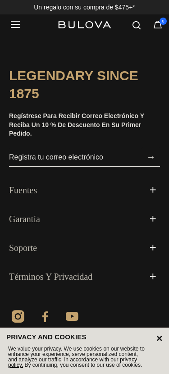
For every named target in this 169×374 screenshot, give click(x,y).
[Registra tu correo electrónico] (75, 157)
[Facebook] (45, 318)
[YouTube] (72, 318)
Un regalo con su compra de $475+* (84, 7)
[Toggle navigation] (18, 24)
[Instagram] (18, 318)
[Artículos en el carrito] (158, 26)
